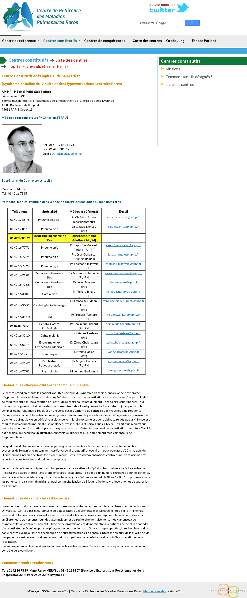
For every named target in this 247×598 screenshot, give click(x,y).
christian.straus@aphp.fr (68, 153)
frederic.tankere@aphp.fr (123, 314)
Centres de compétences (104, 41)
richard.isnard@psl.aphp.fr (123, 291)
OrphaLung (175, 41)
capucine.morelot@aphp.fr (123, 245)
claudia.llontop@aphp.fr (123, 226)
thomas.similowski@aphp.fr (123, 263)
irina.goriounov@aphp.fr (123, 370)
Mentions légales (154, 591)
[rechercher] (159, 23)
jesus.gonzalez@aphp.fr (123, 254)
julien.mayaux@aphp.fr (123, 282)
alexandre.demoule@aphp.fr (123, 273)
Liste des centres (180, 84)
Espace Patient (204, 41)
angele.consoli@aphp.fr (123, 361)
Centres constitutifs (60, 41)
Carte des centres (147, 41)
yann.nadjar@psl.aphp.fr (123, 351)
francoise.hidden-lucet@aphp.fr (123, 301)
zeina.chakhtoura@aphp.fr (123, 342)
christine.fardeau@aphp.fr (123, 333)
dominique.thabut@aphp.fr (123, 324)
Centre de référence (19, 41)
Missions (173, 68)
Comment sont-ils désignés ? (189, 76)
